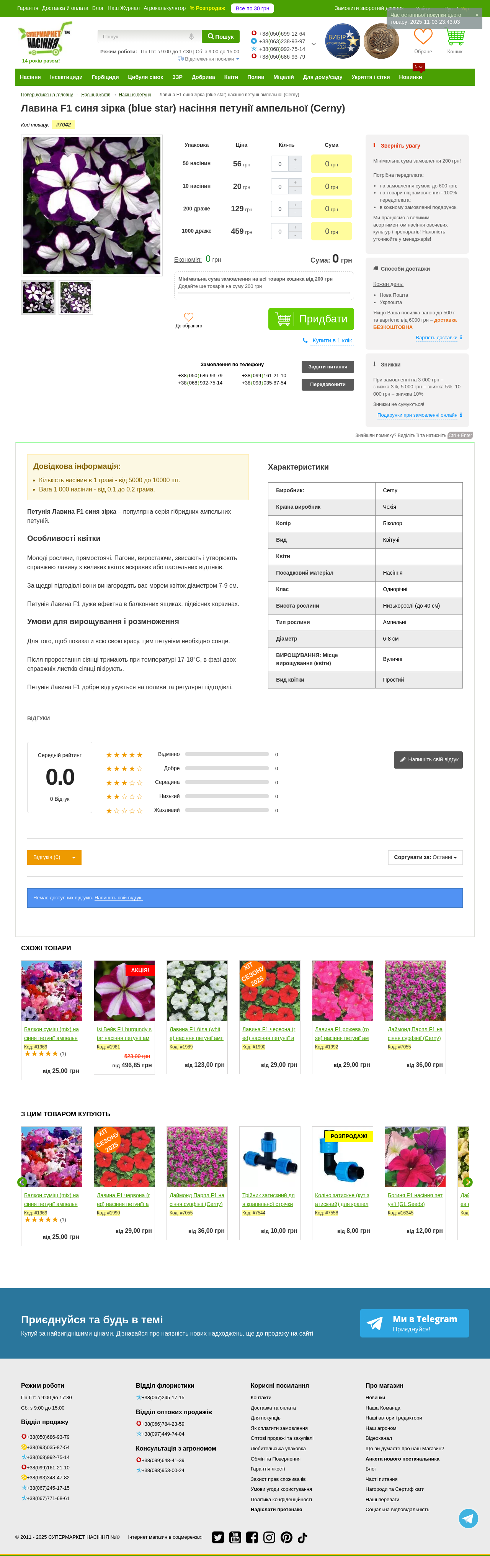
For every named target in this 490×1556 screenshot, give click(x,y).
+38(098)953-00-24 (163, 1470)
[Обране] (423, 41)
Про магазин (384, 1385)
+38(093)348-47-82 (48, 1477)
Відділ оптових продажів (174, 1412)
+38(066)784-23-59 (163, 1424)
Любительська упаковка (278, 1448)
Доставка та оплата (273, 1408)
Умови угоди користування (281, 1489)
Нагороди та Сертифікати (395, 1489)
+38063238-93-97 (282, 41)
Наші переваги (382, 1499)
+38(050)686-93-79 (48, 1437)
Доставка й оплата (65, 8)
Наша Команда (383, 1408)
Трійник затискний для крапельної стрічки (268, 1199)
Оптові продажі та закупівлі (282, 1438)
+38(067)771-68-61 (48, 1498)
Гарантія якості (268, 1469)
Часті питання (382, 1479)
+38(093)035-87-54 (48, 1447)
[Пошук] (221, 36)
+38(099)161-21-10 (48, 1468)
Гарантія (27, 8)
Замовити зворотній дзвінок (369, 8)
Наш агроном (381, 1428)
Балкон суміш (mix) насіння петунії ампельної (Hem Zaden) (51, 1038)
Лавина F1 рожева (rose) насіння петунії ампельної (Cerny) (342, 1038)
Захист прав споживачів (278, 1479)
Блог (98, 8)
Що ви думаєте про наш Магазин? (405, 1448)
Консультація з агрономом (176, 1448)
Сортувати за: (412, 857)
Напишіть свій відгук (429, 760)
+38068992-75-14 (282, 49)
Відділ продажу (45, 1422)
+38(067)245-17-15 (48, 1488)
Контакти (261, 1397)
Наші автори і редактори (394, 1418)
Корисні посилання (280, 1385)
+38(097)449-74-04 (163, 1434)
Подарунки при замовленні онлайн (417, 415)
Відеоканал (379, 1438)
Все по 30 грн (252, 8)
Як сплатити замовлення (279, 1428)
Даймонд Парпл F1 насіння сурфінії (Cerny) (415, 1033)
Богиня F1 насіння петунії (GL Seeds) (415, 1199)
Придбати (323, 319)
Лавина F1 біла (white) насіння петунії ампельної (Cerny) (197, 1038)
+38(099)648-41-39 (163, 1460)
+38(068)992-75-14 (48, 1457)
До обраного (189, 326)
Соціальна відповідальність (397, 1509)
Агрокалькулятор (165, 8)
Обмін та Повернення (276, 1459)
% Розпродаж (207, 8)
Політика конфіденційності (281, 1499)
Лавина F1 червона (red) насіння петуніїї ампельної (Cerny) (269, 1038)
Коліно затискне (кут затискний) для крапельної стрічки (342, 1204)
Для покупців (266, 1418)
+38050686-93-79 (282, 57)
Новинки (375, 1397)
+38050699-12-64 (282, 34)
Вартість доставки (436, 337)
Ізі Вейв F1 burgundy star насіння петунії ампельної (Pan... (124, 1038)
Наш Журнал (124, 8)
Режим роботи (42, 1385)
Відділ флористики (165, 1385)
